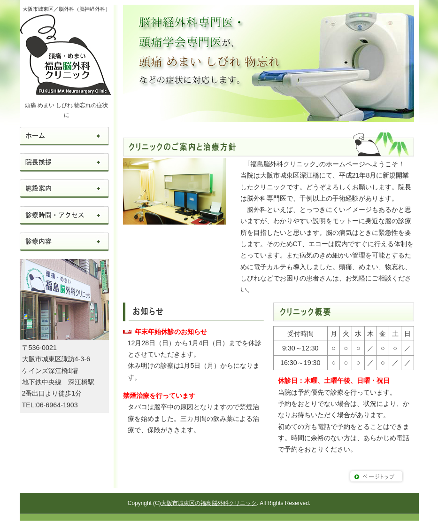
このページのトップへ (376, 476)
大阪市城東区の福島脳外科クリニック (209, 503)
